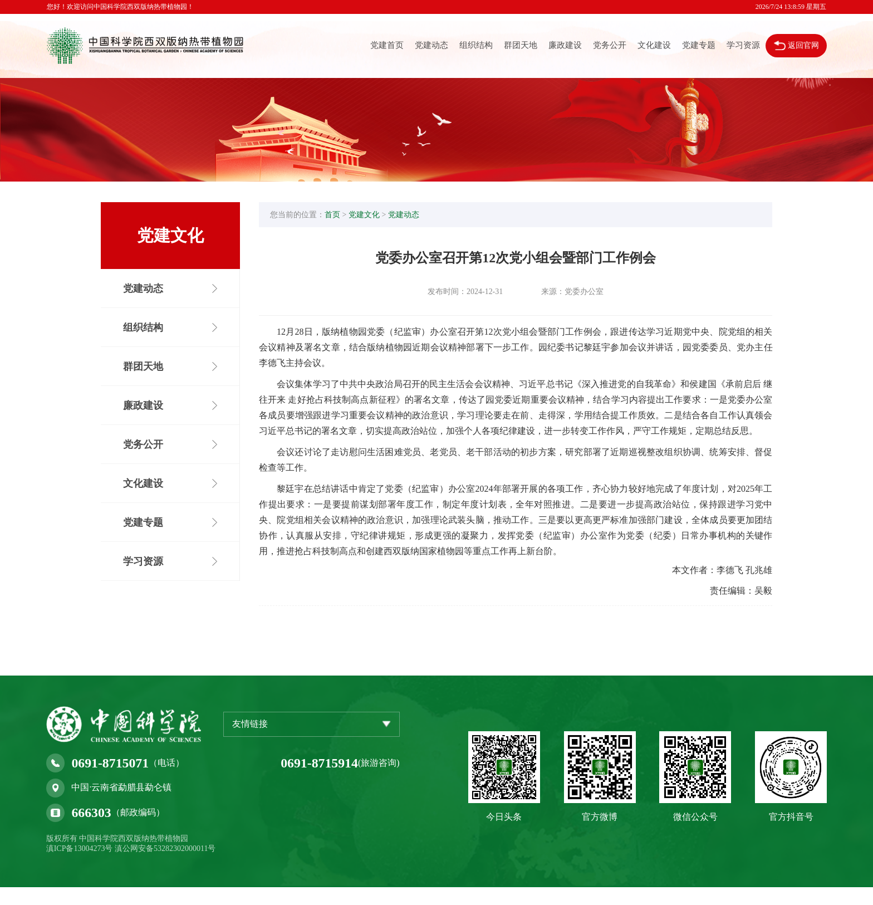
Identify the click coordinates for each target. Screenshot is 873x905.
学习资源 (742, 45)
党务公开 (609, 45)
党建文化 (369, 216)
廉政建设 (564, 45)
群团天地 (520, 45)
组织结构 (475, 45)
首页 (337, 216)
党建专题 (698, 45)
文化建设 (653, 45)
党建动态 (431, 45)
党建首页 (386, 45)
